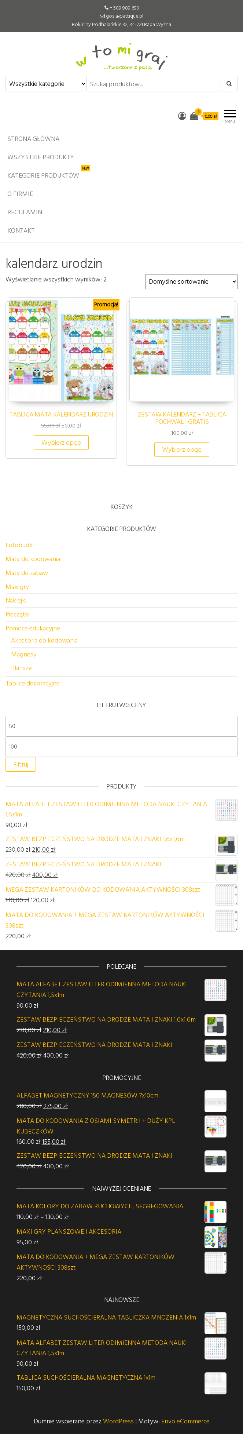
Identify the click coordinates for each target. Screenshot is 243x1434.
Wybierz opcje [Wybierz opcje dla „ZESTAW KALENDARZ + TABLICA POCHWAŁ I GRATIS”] (182, 449)
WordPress (118, 1421)
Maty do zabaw (26, 573)
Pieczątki (17, 614)
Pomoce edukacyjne (32, 628)
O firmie (20, 194)
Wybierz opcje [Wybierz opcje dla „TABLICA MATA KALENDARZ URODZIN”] (61, 442)
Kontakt (21, 230)
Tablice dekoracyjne (32, 683)
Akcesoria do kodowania (44, 640)
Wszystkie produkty (40, 157)
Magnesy (24, 654)
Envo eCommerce (185, 1421)
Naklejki (15, 600)
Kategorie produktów (48, 173)
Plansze (21, 668)
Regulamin (24, 212)
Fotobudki (19, 545)
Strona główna (33, 138)
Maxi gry (17, 587)
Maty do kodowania (32, 559)
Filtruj (20, 764)
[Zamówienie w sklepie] (191, 281)
